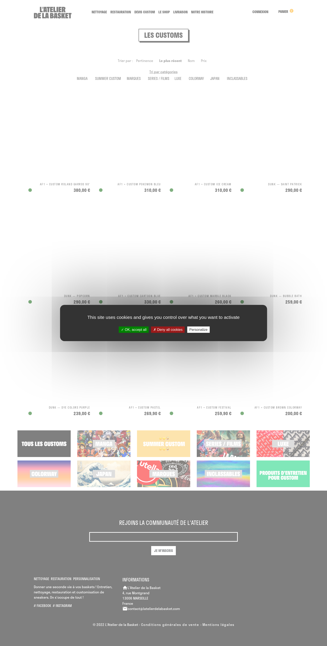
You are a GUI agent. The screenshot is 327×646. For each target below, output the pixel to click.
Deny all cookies (168, 330)
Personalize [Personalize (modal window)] (198, 330)
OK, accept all (134, 330)
